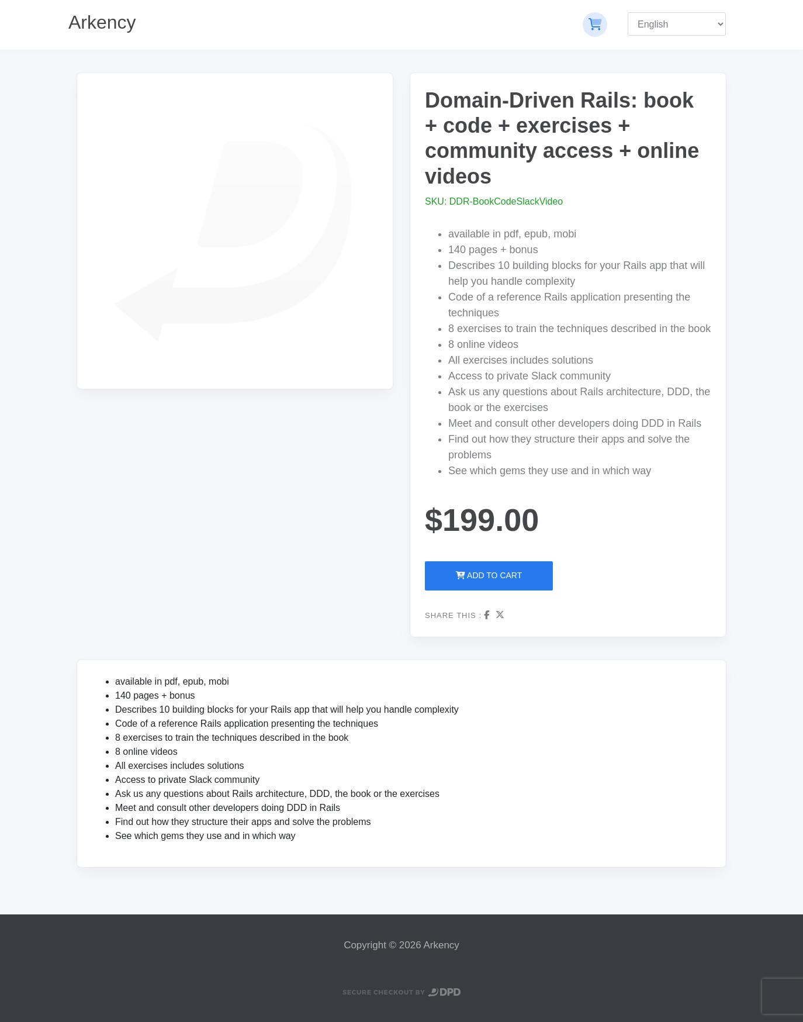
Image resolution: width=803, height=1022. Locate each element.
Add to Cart (489, 575)
